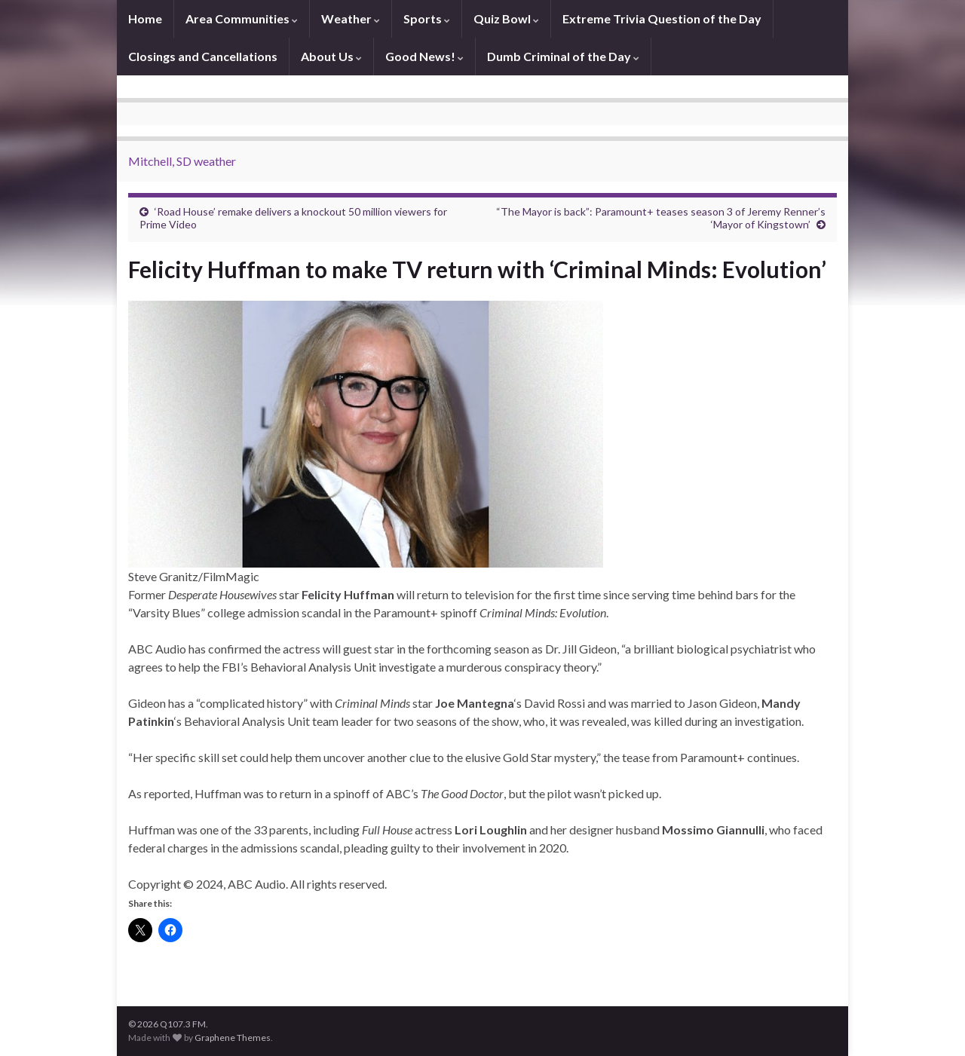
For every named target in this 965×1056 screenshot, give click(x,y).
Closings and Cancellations (202, 56)
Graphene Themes (233, 1037)
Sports (426, 18)
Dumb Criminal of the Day (563, 56)
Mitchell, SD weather (182, 161)
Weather (350, 18)
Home (145, 18)
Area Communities (241, 18)
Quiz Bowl (506, 18)
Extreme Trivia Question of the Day (661, 18)
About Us (331, 56)
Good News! (424, 56)
